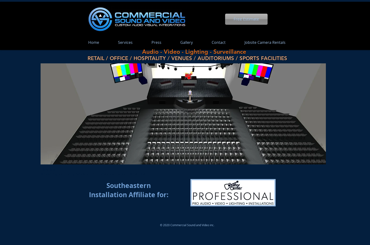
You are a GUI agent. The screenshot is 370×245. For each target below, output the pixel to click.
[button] (183, 122)
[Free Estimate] (246, 19)
